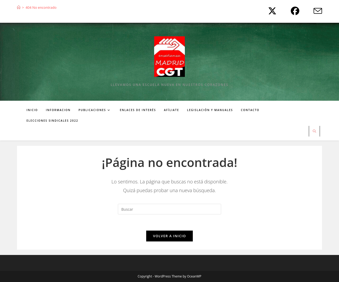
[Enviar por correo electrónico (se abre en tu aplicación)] (313, 11)
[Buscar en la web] (314, 131)
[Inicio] (18, 7)
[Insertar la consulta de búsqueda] (169, 209)
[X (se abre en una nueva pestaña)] (271, 11)
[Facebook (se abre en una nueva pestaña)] (293, 11)
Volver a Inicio (169, 235)
